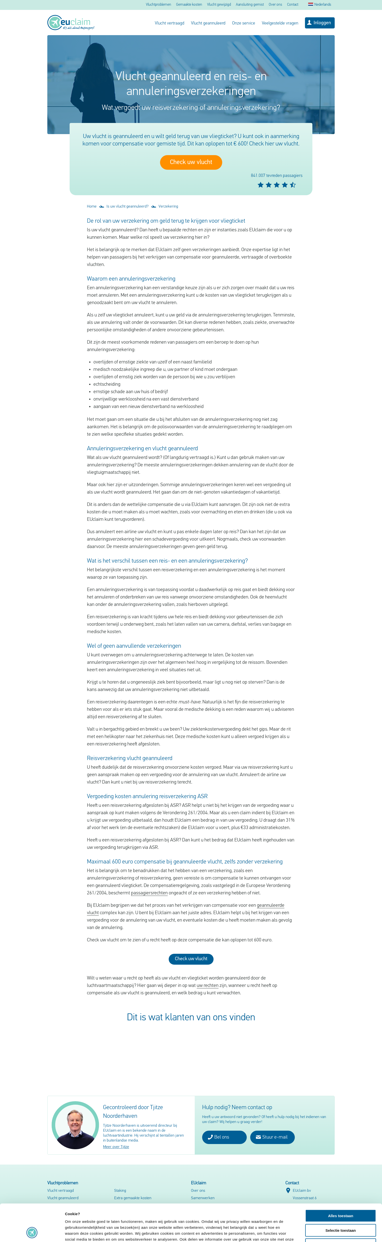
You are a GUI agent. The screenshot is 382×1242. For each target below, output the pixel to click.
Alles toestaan (340, 1181)
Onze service (243, 23)
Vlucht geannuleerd (208, 23)
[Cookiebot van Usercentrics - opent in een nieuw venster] (32, 1232)
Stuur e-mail (272, 1137)
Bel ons (218, 1137)
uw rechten (207, 985)
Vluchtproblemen (158, 5)
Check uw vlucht (191, 162)
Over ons (275, 5)
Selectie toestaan (341, 1195)
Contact (292, 5)
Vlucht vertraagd (169, 23)
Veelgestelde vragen (280, 23)
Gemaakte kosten (189, 5)
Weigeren (340, 1210)
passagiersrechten (149, 893)
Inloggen (322, 23)
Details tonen (267, 1232)
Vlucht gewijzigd (219, 5)
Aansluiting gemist (250, 5)
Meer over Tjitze (116, 1147)
